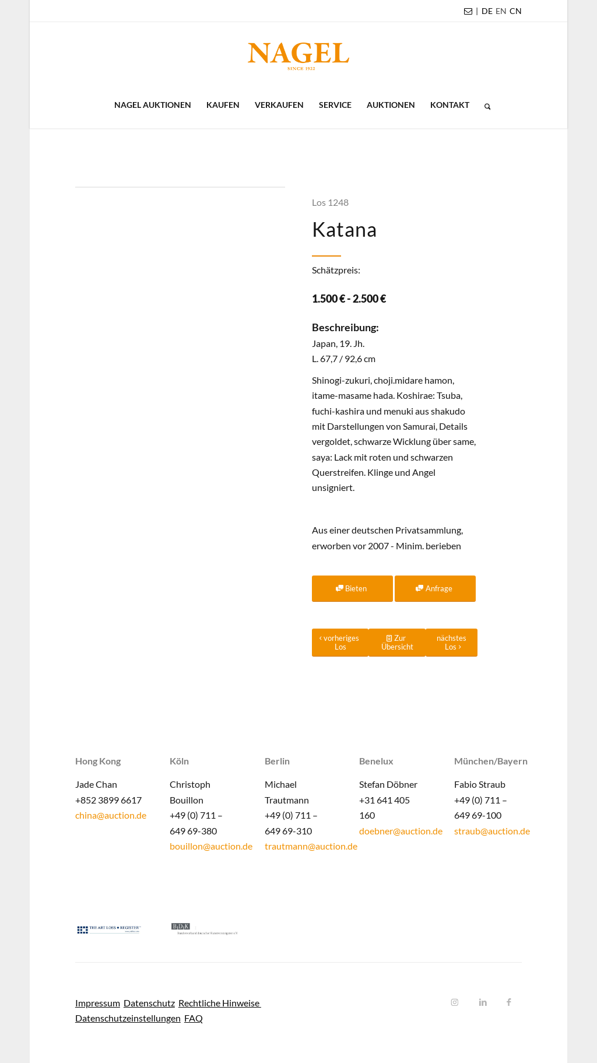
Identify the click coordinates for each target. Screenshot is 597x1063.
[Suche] (484, 105)
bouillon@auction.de (211, 845)
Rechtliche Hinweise (219, 1002)
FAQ (193, 1017)
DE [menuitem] (487, 11)
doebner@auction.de (401, 830)
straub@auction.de (492, 830)
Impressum (97, 1002)
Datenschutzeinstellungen (128, 1017)
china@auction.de (110, 814)
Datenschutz (149, 1002)
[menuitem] (487, 11)
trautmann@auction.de (311, 845)
